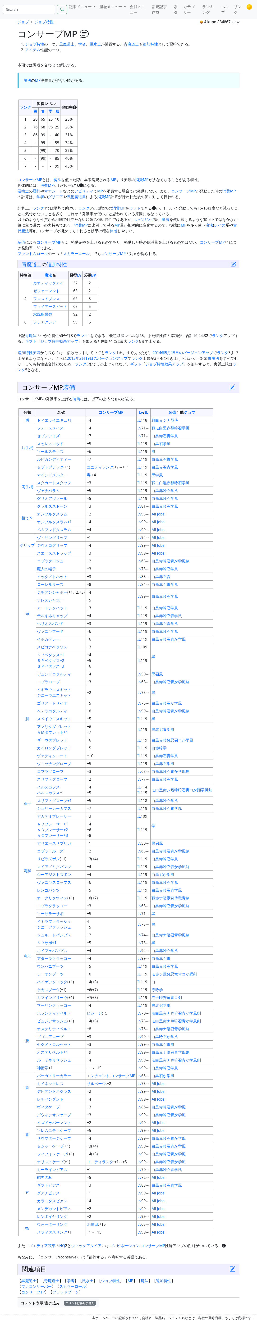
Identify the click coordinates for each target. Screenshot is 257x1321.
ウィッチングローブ (54, 763)
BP (93, 275)
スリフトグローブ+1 (54, 800)
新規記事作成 (159, 9)
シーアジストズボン (54, 874)
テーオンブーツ (50, 974)
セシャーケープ (50, 1146)
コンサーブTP (33, 1292)
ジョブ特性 (44, 21)
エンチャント (98, 1075)
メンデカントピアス (54, 1208)
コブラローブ (48, 681)
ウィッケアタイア (86, 1245)
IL (146, 412)
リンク (237, 9)
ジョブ (23, 21)
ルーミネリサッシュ (54, 1060)
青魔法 (31, 335)
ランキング (208, 9)
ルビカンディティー (54, 459)
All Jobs (157, 514)
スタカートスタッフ (54, 482)
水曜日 (92, 1224)
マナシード (53, 191)
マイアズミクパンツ (54, 866)
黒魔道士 (66, 44)
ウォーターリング (52, 1224)
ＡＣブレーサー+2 (52, 829)
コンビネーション (124, 1245)
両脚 (27, 870)
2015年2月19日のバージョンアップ (97, 358)
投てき (27, 518)
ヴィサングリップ (52, 537)
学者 (82, 44)
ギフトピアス (48, 1185)
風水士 (95, 44)
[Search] (29, 9)
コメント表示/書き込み (58, 1303)
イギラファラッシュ (54, 921)
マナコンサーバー (36, 1286)
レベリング (144, 219)
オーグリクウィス (52, 898)
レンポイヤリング (52, 1216)
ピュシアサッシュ (52, 1021)
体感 (113, 230)
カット (135, 208)
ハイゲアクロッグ (52, 981)
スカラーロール (76, 253)
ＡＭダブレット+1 (52, 732)
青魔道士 (131, 44)
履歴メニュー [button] (111, 6)
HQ (62, 1245)
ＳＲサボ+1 (46, 942)
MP (38, 80)
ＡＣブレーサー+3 (52, 835)
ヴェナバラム (48, 490)
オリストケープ (50, 1161)
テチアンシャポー (52, 592)
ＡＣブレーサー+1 (52, 824)
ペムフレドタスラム (54, 529)
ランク (25, 107)
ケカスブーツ (48, 989)
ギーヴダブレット (52, 740)
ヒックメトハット (52, 576)
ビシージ (94, 1013)
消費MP (141, 179)
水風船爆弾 (42, 314)
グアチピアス (48, 1193)
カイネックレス (50, 1083)
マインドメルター (52, 475)
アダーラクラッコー (54, 958)
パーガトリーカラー (54, 1075)
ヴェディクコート (52, 755)
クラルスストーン (52, 506)
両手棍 (27, 486)
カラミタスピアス (52, 1200)
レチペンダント (50, 1099)
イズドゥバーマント (54, 1122)
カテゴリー (189, 9)
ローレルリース (50, 584)
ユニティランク (100, 467)
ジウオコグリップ (52, 545)
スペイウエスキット (54, 718)
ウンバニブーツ (50, 966)
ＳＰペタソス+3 (50, 666)
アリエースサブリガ (54, 843)
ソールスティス (50, 451)
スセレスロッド (50, 443)
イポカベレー (48, 639)
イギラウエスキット (54, 689)
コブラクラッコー (52, 905)
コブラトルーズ (50, 851)
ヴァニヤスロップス (54, 882)
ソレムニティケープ (54, 1130)
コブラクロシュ (50, 561)
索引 (176, 9)
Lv (79, 275)
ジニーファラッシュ (54, 927)
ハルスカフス (48, 787)
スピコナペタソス (52, 647)
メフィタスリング (52, 1232)
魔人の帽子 (46, 568)
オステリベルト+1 (52, 1052)
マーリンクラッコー (54, 1005)
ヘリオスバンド (50, 623)
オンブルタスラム (52, 514)
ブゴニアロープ (50, 1036)
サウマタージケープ (54, 1138)
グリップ (27, 545)
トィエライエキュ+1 (54, 420)
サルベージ (96, 1083)
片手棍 (27, 447)
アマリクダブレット (54, 726)
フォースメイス (50, 428)
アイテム (32, 49)
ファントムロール (33, 253)
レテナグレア (44, 322)
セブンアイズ (48, 435)
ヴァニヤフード (50, 631)
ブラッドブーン (65, 1292)
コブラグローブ (50, 771)
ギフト (31, 341)
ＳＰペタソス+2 (50, 660)
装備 (21, 242)
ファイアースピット (50, 306)
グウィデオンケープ (54, 1114)
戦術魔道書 (76, 196)
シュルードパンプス (54, 935)
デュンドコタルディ (54, 674)
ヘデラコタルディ (52, 711)
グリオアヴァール (52, 498)
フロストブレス (46, 298)
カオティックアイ (48, 283)
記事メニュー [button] (81, 6)
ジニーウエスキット (54, 695)
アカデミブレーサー (54, 816)
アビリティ (83, 191)
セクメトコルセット (54, 1044)
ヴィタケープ (48, 1107)
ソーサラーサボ (50, 913)
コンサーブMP (30, 179)
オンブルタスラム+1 (54, 521)
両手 (27, 803)
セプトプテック (50, 467)
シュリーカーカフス (54, 808)
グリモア (55, 196)
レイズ (219, 225)
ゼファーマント (46, 290)
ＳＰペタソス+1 (50, 654)
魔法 (27, 80)
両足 (27, 955)
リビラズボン (48, 858)
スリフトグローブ (52, 779)
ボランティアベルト (54, 1013)
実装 (36, 352)
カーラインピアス (52, 1169)
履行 (36, 191)
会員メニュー (137, 9)
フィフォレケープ (52, 1154)
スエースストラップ (54, 553)
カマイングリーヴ (52, 997)
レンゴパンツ (48, 890)
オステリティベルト (54, 1028)
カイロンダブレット (54, 748)
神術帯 (42, 1067)
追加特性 (150, 44)
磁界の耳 (44, 1177)
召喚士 (23, 191)
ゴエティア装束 (42, 1245)
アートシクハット (52, 607)
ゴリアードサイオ (52, 703)
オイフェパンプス (52, 950)
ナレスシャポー (50, 600)
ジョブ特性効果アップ (59, 341)
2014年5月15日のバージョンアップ (182, 352)
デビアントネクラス (54, 1091)
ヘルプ (225, 9)
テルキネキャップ (52, 615)
